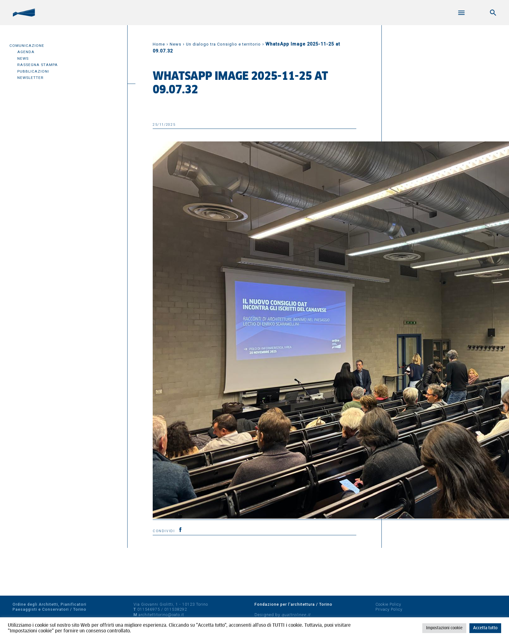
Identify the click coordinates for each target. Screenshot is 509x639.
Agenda (26, 52)
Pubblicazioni (33, 71)
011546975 (148, 609)
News (23, 58)
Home (159, 44)
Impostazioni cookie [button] (444, 628)
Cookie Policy (388, 604)
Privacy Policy (388, 609)
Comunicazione (26, 45)
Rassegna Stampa (37, 65)
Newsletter (30, 77)
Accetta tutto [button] (485, 628)
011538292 (175, 609)
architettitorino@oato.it (161, 614)
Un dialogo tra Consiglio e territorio (223, 44)
